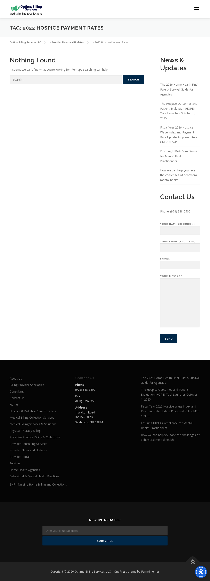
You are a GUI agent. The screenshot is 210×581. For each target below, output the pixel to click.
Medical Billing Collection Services (32, 417)
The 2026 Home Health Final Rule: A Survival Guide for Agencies (179, 89)
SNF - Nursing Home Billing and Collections (38, 484)
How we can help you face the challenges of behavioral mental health (178, 175)
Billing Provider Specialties (27, 385)
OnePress (120, 571)
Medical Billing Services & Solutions (33, 424)
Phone (180, 262)
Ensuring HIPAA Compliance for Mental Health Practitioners (178, 156)
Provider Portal (20, 457)
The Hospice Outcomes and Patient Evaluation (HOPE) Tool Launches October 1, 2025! (169, 394)
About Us (16, 378)
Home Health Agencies (25, 470)
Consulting (17, 391)
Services (15, 463)
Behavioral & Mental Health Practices (34, 476)
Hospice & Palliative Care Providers (33, 411)
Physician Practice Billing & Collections (35, 437)
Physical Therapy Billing (25, 431)
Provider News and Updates (28, 450)
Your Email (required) (180, 245)
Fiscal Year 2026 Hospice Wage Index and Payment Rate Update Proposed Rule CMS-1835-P (170, 411)
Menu (196, 8)
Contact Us (17, 398)
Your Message (180, 301)
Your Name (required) (180, 227)
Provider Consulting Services (28, 444)
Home (14, 404)
